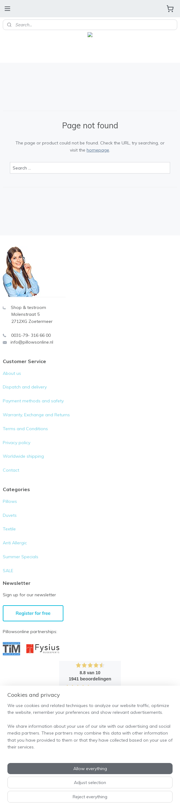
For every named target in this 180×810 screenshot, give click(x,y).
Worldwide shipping (23, 456)
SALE (8, 570)
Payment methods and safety (33, 401)
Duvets (10, 515)
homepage (98, 149)
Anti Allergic (15, 543)
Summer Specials (20, 556)
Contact (11, 470)
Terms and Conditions (25, 428)
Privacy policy (16, 442)
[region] (90, 729)
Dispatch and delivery (25, 387)
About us (12, 373)
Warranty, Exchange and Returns (36, 415)
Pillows (10, 501)
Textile (9, 529)
